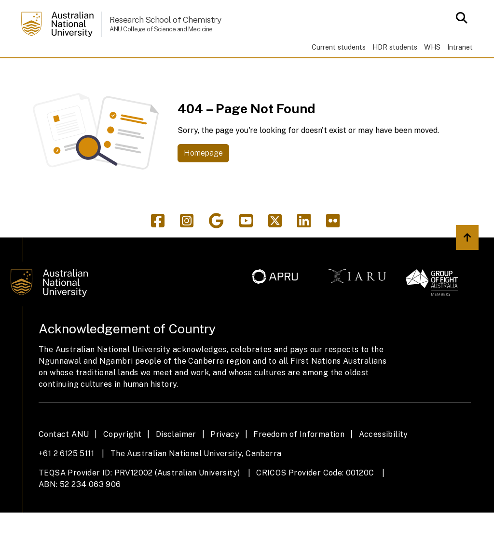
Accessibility (383, 461)
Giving (316, 71)
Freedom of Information (298, 461)
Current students (339, 47)
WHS (432, 47)
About (362, 71)
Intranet (460, 47)
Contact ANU (64, 461)
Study (75, 71)
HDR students (394, 47)
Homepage (203, 180)
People (184, 71)
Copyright (122, 461)
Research (128, 71)
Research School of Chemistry (165, 19)
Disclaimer (176, 461)
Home (36, 71)
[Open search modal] (459, 18)
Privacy (224, 461)
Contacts (416, 71)
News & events (250, 71)
